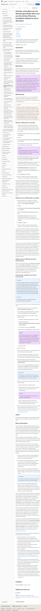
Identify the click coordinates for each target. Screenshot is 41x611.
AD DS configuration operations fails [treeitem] (7, 59)
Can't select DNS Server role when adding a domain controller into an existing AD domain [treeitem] (8, 64)
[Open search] (36, 1)
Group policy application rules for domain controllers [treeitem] (8, 99)
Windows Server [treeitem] (4, 11)
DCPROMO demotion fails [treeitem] (8, 75)
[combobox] (7, 9)
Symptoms (18, 30)
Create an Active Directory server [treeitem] (8, 73)
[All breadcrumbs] (16, 8)
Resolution (18, 33)
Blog (14, 608)
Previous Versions (9, 608)
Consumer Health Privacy (30, 608)
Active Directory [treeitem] (5, 15)
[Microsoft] (2, 1)
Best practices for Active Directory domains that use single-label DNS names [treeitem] (8, 69)
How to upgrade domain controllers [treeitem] (8, 102)
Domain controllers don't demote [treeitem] (8, 86)
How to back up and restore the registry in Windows (28, 293)
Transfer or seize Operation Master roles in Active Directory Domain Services (28, 556)
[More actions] (39, 8)
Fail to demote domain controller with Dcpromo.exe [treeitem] (8, 92)
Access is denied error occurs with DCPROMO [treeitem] (8, 53)
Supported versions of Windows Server (25, 24)
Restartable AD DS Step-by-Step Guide (23, 90)
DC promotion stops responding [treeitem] (7, 78)
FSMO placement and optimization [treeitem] (7, 96)
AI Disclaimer (3, 608)
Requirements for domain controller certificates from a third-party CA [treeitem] (8, 122)
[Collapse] (13, 7)
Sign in (38, 1)
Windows (20, 7)
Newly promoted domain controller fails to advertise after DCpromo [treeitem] (8, 117)
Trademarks (8, 610)
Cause (17, 32)
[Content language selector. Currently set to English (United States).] (6, 606)
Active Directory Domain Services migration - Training (25, 595)
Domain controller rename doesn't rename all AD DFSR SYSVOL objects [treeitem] (8, 82)
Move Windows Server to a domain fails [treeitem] (8, 107)
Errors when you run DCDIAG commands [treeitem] (7, 89)
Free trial (37, 4)
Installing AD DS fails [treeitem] (7, 104)
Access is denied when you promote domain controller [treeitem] (8, 56)
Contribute (18, 608)
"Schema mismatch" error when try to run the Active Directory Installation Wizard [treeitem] (8, 126)
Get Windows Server (31, 4)
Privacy (23, 608)
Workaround (18, 35)
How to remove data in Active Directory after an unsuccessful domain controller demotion (29, 410)
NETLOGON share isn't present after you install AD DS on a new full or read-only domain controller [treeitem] (8, 112)
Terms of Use (3, 610)
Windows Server (26, 7)
